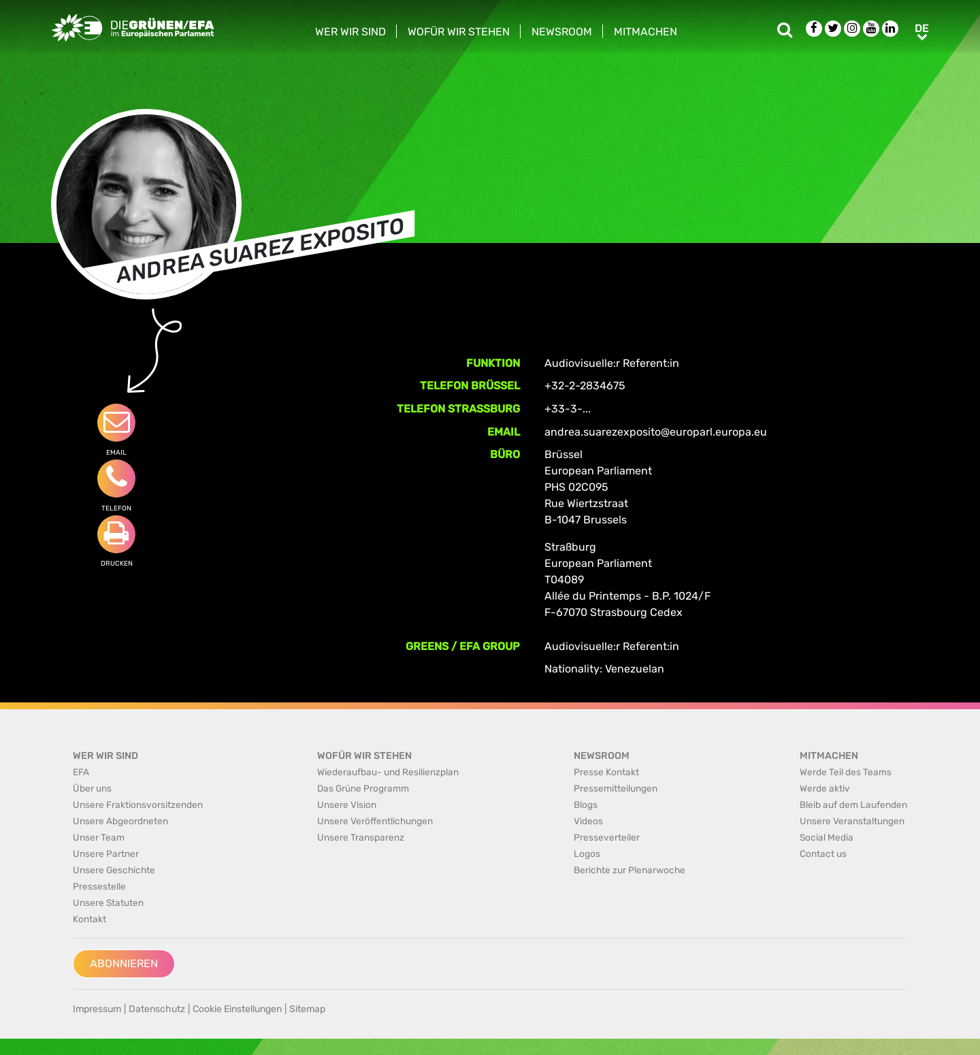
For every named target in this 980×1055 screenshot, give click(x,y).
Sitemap (307, 1009)
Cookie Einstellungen (237, 1009)
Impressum (97, 1009)
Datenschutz (157, 1009)
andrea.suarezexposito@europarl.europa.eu (655, 431)
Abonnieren (124, 963)
